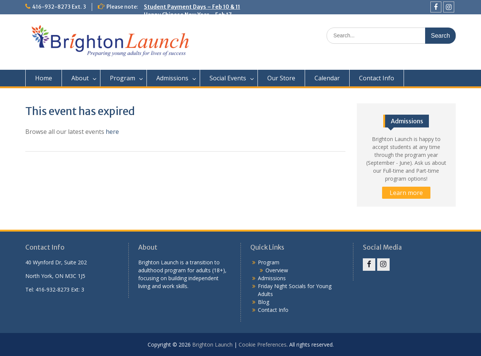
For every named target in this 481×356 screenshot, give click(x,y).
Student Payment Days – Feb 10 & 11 (192, 6)
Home (43, 78)
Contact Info (376, 78)
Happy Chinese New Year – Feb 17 (188, 14)
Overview (276, 270)
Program (122, 78)
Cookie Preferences (263, 344)
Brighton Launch (212, 344)
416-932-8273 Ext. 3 (59, 6)
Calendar (327, 78)
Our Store (281, 78)
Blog (263, 301)
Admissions (172, 78)
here (112, 131)
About (80, 78)
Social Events (228, 78)
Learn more (406, 193)
